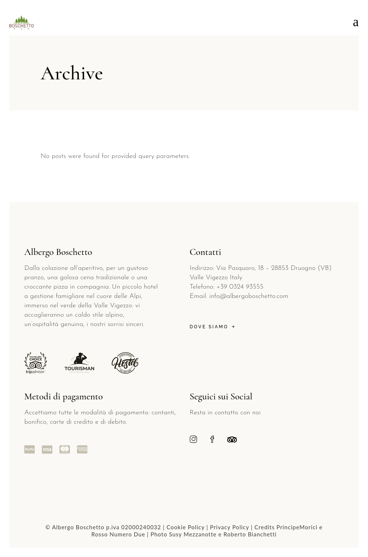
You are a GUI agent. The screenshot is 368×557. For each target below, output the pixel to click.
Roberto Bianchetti (249, 534)
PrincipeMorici (297, 527)
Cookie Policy (186, 527)
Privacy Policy (229, 527)
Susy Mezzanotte (192, 534)
